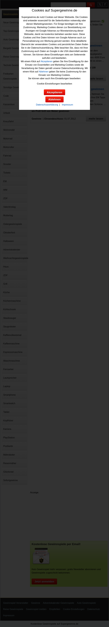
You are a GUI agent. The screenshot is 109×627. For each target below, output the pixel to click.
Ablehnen (44, 71)
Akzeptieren (46, 61)
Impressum (67, 104)
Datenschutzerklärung (47, 104)
